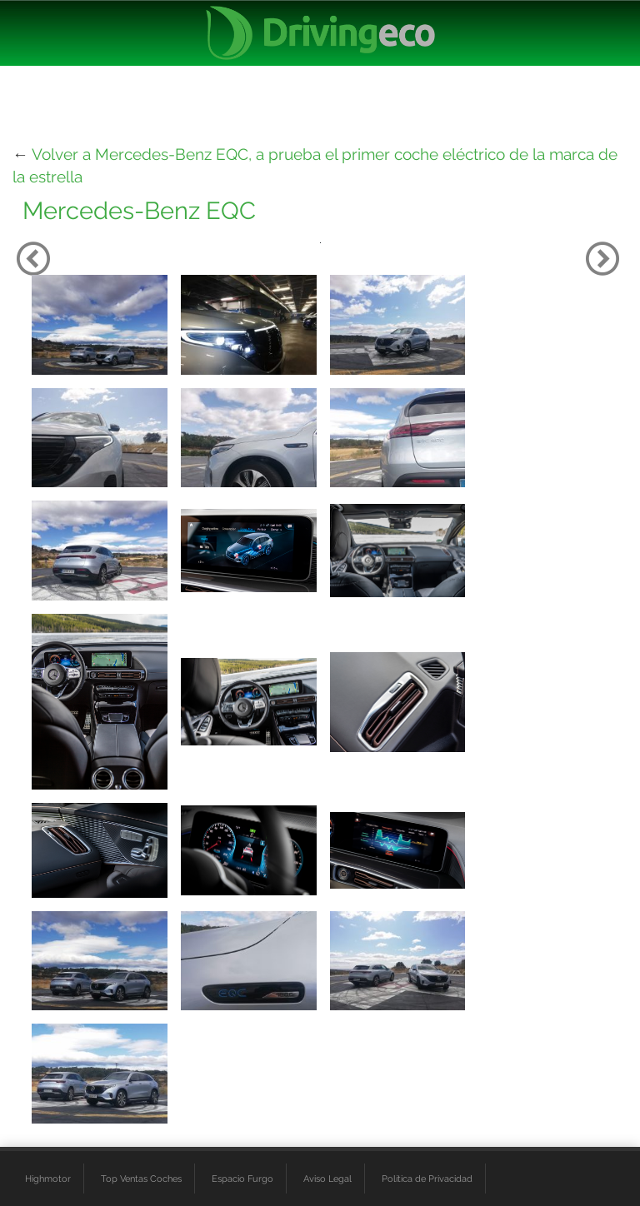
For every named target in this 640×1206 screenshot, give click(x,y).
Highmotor (48, 1178)
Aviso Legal (327, 1178)
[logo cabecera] (320, 33)
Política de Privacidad (427, 1178)
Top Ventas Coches (141, 1178)
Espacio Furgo (242, 1178)
